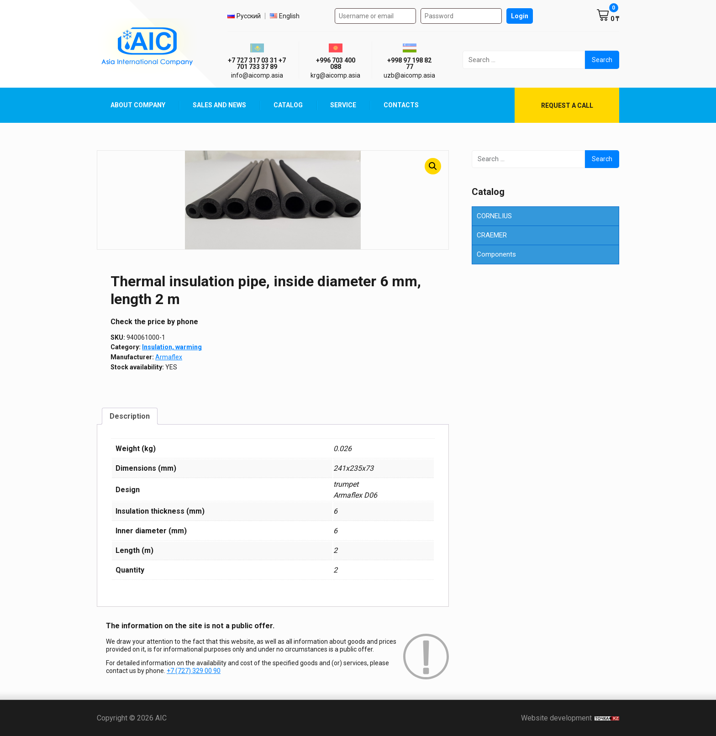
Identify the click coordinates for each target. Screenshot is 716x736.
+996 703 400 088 (335, 63)
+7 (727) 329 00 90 (194, 670)
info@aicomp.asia (257, 75)
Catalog (288, 105)
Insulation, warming (172, 347)
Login (519, 16)
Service (343, 105)
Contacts (401, 105)
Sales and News (219, 105)
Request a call (567, 105)
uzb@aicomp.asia (409, 75)
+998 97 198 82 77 (409, 63)
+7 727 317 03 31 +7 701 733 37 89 (257, 63)
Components (496, 254)
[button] (433, 166)
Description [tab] (130, 416)
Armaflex (168, 357)
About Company (138, 105)
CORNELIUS (494, 216)
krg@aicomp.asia (335, 75)
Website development (570, 718)
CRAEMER (492, 235)
